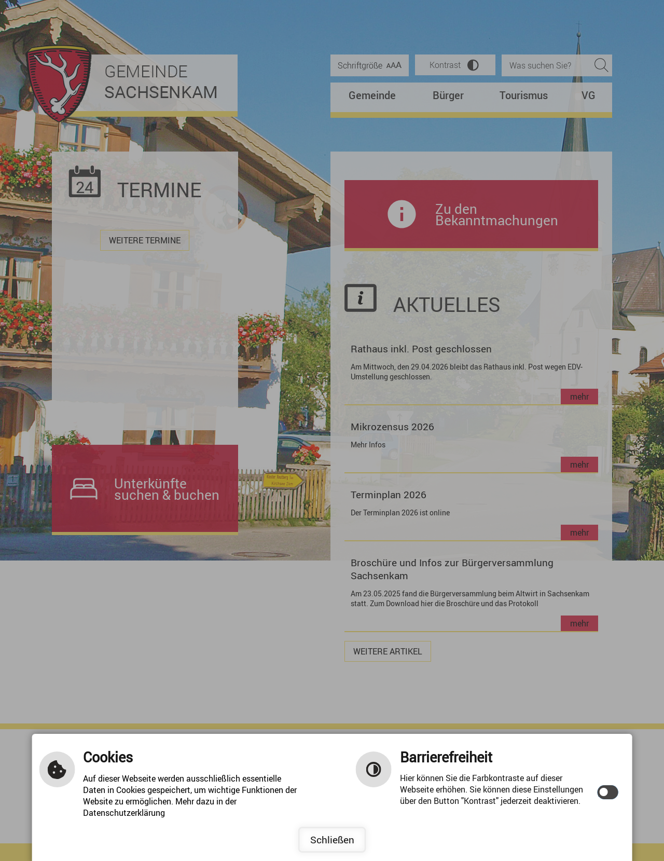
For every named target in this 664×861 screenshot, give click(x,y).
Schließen (332, 839)
